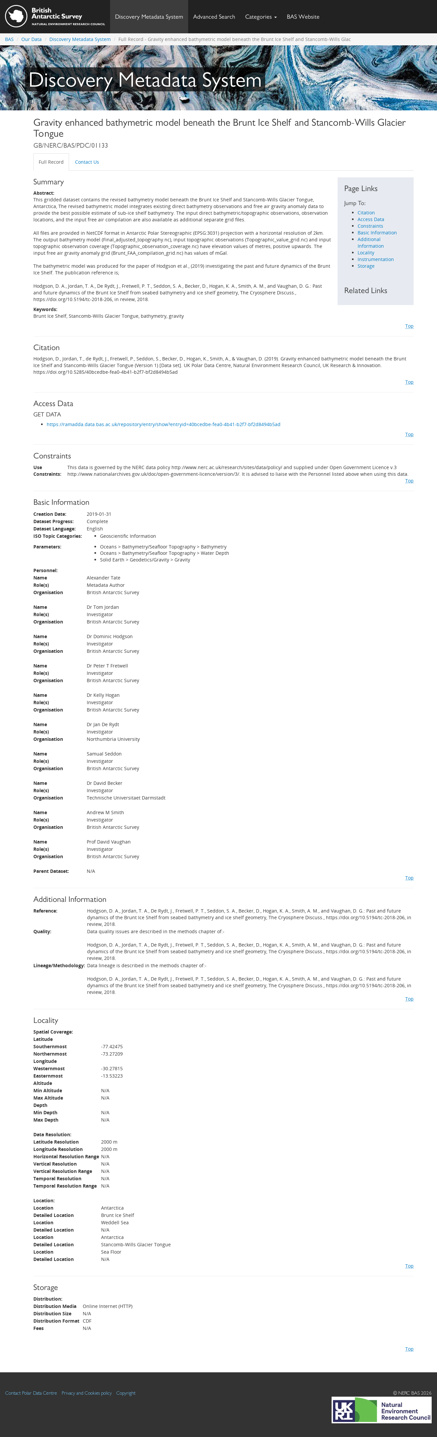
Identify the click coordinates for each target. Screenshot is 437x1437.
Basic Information (377, 232)
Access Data (371, 219)
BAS (9, 39)
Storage (366, 266)
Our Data (31, 39)
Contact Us (87, 162)
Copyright (125, 1393)
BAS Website (306, 15)
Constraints (370, 226)
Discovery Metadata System (149, 16)
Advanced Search (214, 16)
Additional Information (371, 242)
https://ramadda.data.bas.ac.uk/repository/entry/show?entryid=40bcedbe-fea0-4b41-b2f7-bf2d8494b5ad (164, 424)
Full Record (51, 162)
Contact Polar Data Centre (31, 1393)
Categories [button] (261, 16)
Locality (366, 252)
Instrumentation (376, 259)
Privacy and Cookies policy (87, 1393)
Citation (366, 212)
